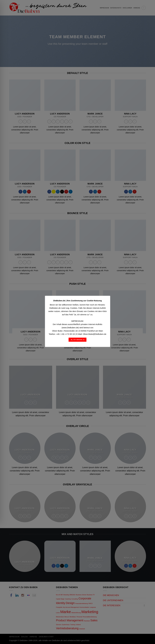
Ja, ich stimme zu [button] (77, 340)
